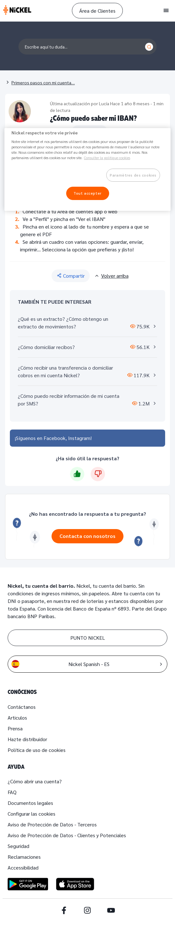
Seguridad (18, 846)
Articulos (17, 717)
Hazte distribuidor (27, 739)
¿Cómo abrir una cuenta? (35, 781)
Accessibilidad (23, 867)
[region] (87, 169)
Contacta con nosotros (88, 536)
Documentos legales (30, 802)
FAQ (12, 792)
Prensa (15, 728)
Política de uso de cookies (37, 750)
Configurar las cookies (31, 813)
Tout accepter (87, 193)
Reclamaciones (24, 856)
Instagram (79, 438)
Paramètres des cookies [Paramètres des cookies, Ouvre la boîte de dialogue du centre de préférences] (133, 175)
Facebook (55, 438)
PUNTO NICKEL (87, 637)
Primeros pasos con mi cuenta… (43, 82)
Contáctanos (22, 706)
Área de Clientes (97, 10)
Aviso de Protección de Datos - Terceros (52, 824)
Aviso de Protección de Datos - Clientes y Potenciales (67, 835)
